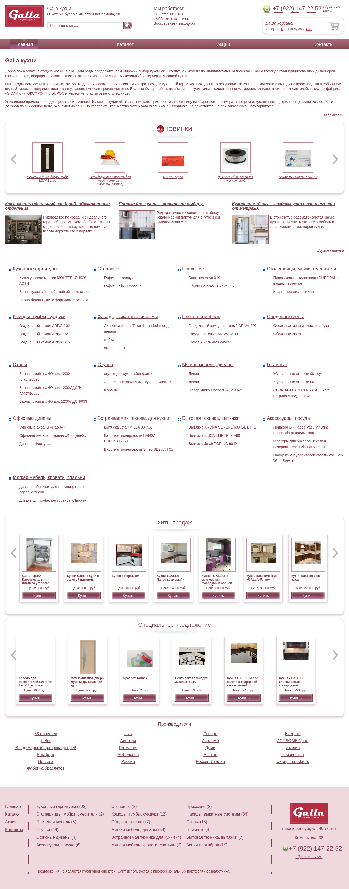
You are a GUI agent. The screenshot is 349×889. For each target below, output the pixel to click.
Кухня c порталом (125, 576)
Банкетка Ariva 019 (204, 278)
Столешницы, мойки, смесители (301, 268)
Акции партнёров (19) (207, 845)
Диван (194, 374)
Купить (39, 595)
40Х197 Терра (173, 177)
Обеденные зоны (285, 316)
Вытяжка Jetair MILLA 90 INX (128, 427)
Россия (128, 761)
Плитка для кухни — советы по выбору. (161, 204)
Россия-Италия (210, 761)
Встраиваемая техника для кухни (133, 418)
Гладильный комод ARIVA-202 (44, 326)
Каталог (125, 44)
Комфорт (45, 754)
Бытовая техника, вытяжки (210, 418)
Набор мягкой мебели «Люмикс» (216, 390)
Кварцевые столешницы (293, 292)
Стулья (105, 364)
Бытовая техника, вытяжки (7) (215, 837)
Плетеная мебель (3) (56, 822)
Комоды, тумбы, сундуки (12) (139, 814)
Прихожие (193, 268)
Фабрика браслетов (46, 768)
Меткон (210, 754)
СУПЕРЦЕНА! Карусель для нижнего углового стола (35, 581)
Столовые (108, 268)
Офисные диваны (32, 418)
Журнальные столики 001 (294, 382)
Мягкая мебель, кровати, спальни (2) (146, 845)
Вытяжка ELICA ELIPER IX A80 (214, 435)
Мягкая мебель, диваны (208, 364)
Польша (45, 761)
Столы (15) (196, 822)
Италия (293, 747)
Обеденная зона (287, 334)
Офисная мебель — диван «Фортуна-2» (52, 435)
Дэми (210, 747)
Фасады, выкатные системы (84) (217, 814)
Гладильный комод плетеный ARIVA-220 (222, 326)
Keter (46, 741)
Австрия (128, 741)
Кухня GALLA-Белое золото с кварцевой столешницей (242, 681)
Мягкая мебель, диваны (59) (138, 829)
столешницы (114, 348)
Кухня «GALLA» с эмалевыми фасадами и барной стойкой (217, 581)
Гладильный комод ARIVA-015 (44, 342)
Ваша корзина (279, 23)
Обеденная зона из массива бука (301, 326)
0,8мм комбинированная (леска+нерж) (235, 178)
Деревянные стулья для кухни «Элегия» (137, 382)
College (210, 734)
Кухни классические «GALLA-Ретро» (261, 577)
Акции (223, 44)
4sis (128, 734)
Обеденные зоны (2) (130, 822)
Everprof (292, 734)
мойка (109, 340)
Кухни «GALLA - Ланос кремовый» (170, 577)
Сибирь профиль (292, 761)
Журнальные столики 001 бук (298, 374)
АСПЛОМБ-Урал (292, 741)
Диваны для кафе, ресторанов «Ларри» (52, 500)
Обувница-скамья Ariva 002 (212, 286)
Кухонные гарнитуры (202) (61, 806)
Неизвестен (292, 754)
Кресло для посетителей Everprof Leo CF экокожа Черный (35, 683)
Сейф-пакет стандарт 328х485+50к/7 (191, 680)
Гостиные (277, 364)
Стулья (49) (47, 829)
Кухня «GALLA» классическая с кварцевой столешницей (291, 683)
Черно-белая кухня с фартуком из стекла (53, 300)
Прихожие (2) (199, 806)
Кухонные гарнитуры (35, 268)
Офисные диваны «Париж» (42, 427)
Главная (24, 44)
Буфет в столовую (119, 278)
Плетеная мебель (201, 316)
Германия (128, 747)
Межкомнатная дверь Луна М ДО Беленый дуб (87, 681)
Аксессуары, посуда (288, 418)
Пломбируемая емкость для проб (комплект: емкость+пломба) (110, 180)
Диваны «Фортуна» (35, 444)
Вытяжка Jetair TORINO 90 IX (213, 444)
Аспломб (210, 741)
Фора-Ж (111, 390)
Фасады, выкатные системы (128, 316)
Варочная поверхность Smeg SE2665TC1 (138, 449)
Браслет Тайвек (135, 678)
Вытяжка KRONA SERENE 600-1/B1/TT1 (222, 427)
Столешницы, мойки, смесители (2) (70, 814)
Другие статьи (330, 250)
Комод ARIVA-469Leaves (209, 342)
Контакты (323, 44)
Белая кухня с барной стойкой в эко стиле (54, 292)
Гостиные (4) (198, 829)
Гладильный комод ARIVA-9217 (45, 334)
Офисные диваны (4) (56, 837)
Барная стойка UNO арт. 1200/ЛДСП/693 (53, 401)
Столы (20, 364)
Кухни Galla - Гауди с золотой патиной (83, 577)
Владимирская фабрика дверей (45, 747)
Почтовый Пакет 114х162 (298, 177)
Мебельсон (128, 754)
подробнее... (333, 115)
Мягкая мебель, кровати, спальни (49, 477)
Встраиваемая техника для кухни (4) (146, 837)
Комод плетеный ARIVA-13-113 (214, 334)
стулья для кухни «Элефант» (128, 374)
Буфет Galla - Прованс (123, 286)
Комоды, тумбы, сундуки (39, 316)
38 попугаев (46, 734)
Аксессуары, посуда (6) (58, 845)
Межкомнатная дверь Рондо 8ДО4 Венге (48, 178)
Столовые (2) (124, 806)
